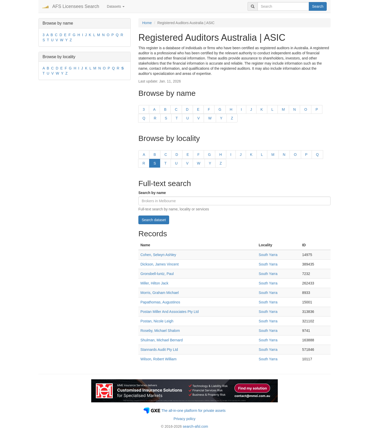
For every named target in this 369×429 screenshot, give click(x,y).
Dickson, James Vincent (159, 264)
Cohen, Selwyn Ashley (158, 255)
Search (317, 6)
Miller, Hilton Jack (154, 283)
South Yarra (268, 255)
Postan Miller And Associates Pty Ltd (169, 312)
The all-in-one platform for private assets (193, 410)
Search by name (152, 193)
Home (147, 23)
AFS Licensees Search (75, 6)
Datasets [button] (116, 6)
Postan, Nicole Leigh (156, 321)
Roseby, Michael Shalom (160, 331)
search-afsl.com (195, 426)
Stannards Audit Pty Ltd (159, 350)
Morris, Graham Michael (159, 293)
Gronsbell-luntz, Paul (157, 274)
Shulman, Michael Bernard (161, 340)
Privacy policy (184, 419)
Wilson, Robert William (158, 359)
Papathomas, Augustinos (160, 302)
